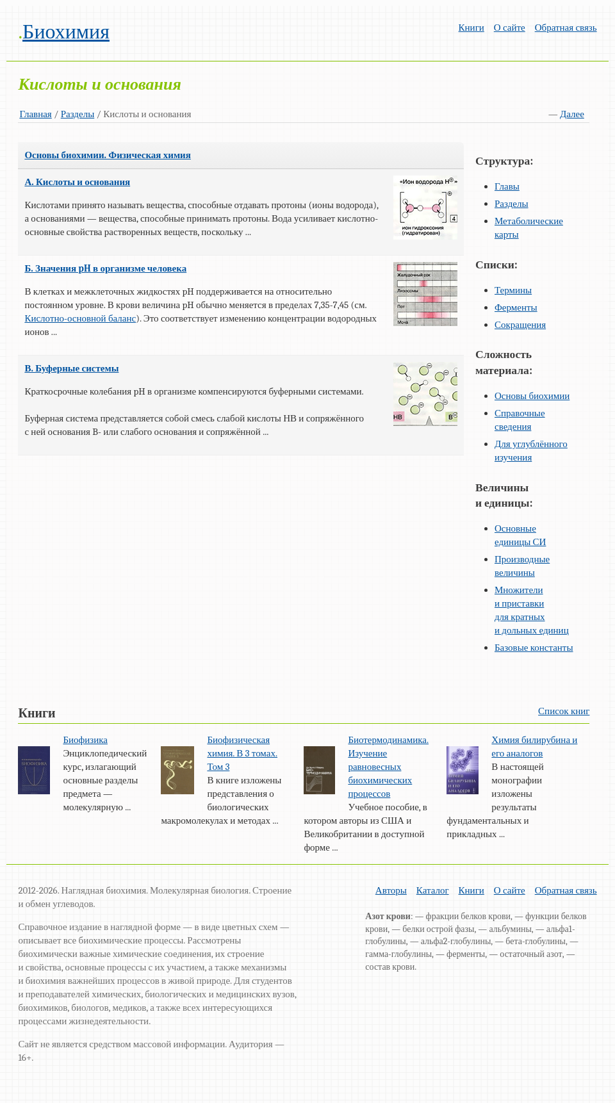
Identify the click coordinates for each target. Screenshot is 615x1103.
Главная (35, 114)
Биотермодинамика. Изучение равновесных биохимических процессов (388, 766)
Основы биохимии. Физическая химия (107, 155)
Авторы (391, 890)
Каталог (432, 890)
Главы (507, 186)
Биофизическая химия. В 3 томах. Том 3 (242, 753)
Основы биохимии (532, 396)
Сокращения (520, 325)
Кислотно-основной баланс (80, 318)
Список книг (563, 711)
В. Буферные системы (71, 368)
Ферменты (516, 307)
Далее (572, 114)
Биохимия (66, 32)
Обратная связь (566, 27)
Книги (471, 27)
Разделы (78, 114)
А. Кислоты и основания (77, 182)
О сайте (509, 27)
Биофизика (85, 740)
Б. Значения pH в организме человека (105, 268)
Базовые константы (534, 647)
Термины (513, 290)
